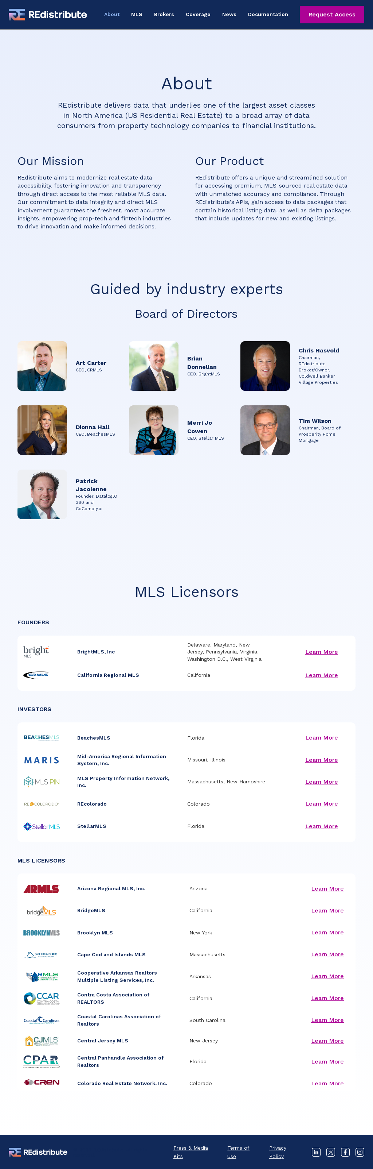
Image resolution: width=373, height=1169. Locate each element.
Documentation (268, 14)
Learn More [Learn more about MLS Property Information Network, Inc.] (321, 781)
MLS (136, 14)
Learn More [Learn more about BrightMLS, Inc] (321, 651)
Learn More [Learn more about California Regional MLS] (321, 675)
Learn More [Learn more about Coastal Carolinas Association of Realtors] (327, 1019)
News (229, 14)
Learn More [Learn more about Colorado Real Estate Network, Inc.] (327, 1083)
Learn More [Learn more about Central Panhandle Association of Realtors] (327, 1061)
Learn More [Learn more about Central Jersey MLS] (327, 1040)
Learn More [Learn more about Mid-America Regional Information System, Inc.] (321, 759)
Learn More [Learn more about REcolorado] (321, 803)
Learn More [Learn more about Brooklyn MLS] (327, 932)
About (111, 14)
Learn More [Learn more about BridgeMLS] (327, 910)
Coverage (198, 14)
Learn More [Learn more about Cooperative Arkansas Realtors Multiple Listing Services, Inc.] (327, 976)
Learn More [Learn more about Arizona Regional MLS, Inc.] (327, 888)
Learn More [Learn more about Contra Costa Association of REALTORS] (327, 998)
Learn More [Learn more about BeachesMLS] (321, 737)
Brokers (164, 14)
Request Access (332, 14)
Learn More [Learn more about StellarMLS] (321, 826)
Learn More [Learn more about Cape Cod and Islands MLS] (327, 954)
